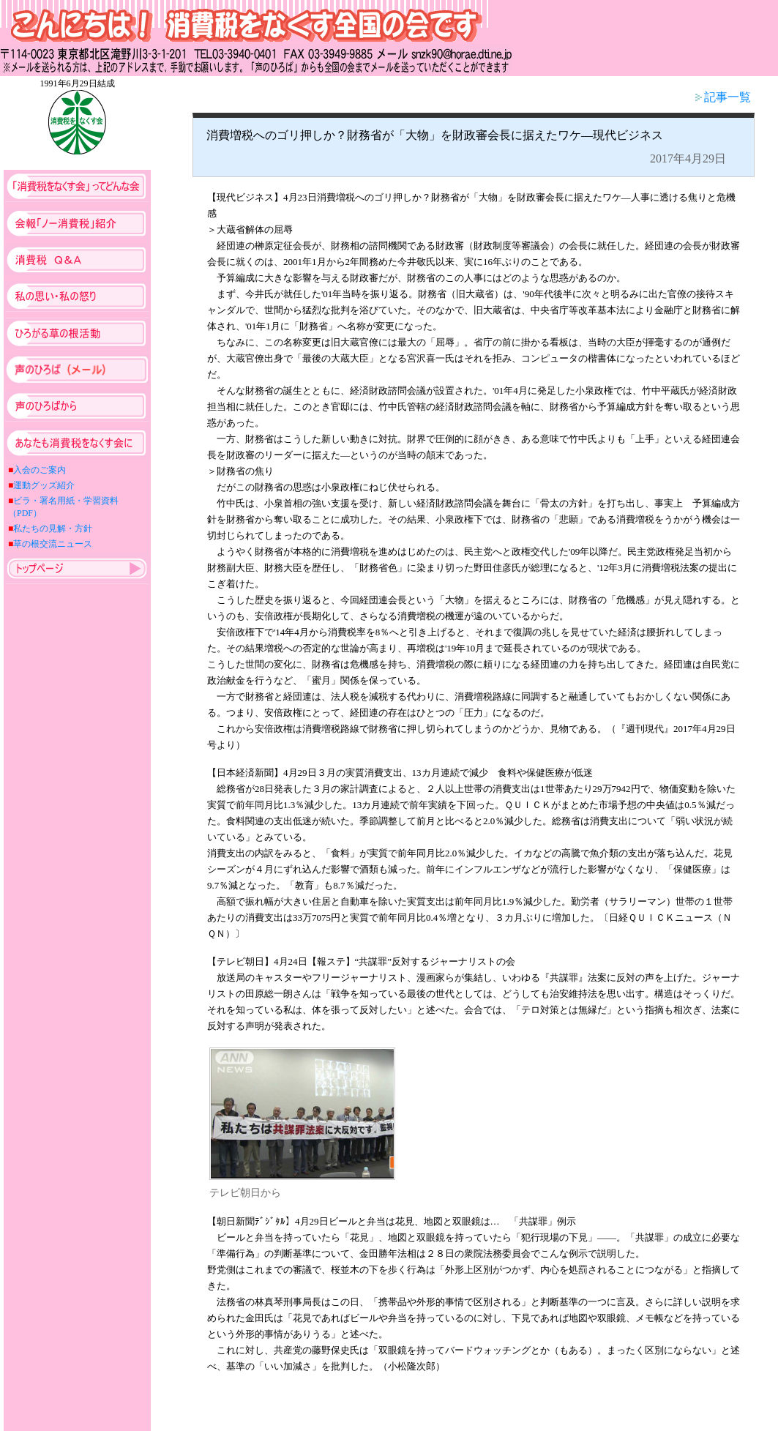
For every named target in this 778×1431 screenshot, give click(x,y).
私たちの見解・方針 (52, 528)
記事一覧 (723, 97)
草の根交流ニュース (52, 544)
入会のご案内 (39, 470)
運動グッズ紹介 (44, 485)
